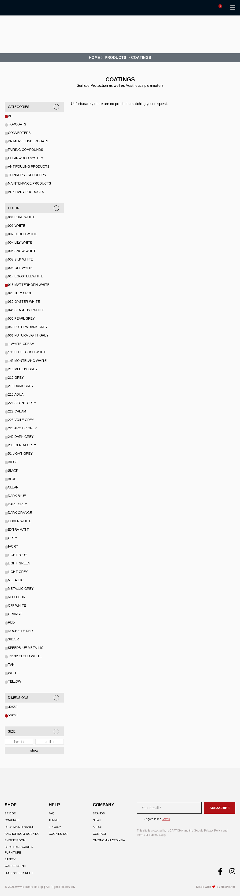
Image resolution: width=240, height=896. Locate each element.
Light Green (19, 563)
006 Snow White (22, 251)
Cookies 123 (58, 834)
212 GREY (16, 377)
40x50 (13, 707)
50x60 (13, 715)
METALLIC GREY (21, 588)
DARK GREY (17, 504)
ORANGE (15, 614)
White (13, 673)
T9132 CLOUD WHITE (25, 656)
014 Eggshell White (25, 276)
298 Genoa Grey (22, 445)
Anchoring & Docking (22, 834)
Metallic (15, 580)
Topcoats (17, 124)
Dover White (19, 521)
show (34, 750)
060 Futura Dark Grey (28, 327)
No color (16, 597)
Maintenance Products (29, 183)
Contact (99, 834)
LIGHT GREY (18, 572)
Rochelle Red (20, 631)
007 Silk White (20, 259)
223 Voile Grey (21, 420)
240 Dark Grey (21, 437)
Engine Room (15, 840)
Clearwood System (25, 158)
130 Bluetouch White (27, 352)
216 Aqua (15, 394)
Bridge (10, 813)
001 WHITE (16, 225)
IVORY (13, 546)
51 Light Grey (20, 453)
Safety (10, 859)
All (10, 116)
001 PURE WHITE (21, 217)
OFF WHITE (17, 605)
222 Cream (17, 411)
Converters (19, 133)
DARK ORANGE (20, 512)
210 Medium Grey (23, 369)
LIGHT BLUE (17, 555)
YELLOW (14, 681)
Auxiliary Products (26, 192)
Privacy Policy (213, 830)
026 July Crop (20, 293)
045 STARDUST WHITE (26, 310)
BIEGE (13, 462)
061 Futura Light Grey (28, 335)
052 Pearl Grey (21, 318)
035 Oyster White (24, 301)
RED (11, 622)
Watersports (15, 866)
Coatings (12, 820)
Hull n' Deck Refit (19, 873)
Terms (54, 820)
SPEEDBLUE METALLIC (25, 648)
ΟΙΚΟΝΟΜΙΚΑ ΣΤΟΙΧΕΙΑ (109, 840)
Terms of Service (147, 834)
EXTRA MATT (18, 529)
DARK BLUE (17, 496)
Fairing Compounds (25, 149)
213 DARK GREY (21, 386)
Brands (99, 813)
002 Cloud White (23, 234)
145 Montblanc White (27, 361)
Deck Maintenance (19, 827)
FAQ (51, 813)
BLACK (13, 470)
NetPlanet (228, 886)
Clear (13, 487)
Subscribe (220, 808)
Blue (12, 479)
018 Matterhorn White (28, 285)
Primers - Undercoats (28, 141)
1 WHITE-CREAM (21, 344)
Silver (13, 639)
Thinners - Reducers (27, 175)
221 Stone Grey (22, 403)
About (98, 827)
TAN (11, 664)
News (97, 820)
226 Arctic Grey (22, 428)
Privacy (55, 827)
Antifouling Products (28, 166)
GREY (12, 538)
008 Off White (20, 268)
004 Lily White (20, 242)
